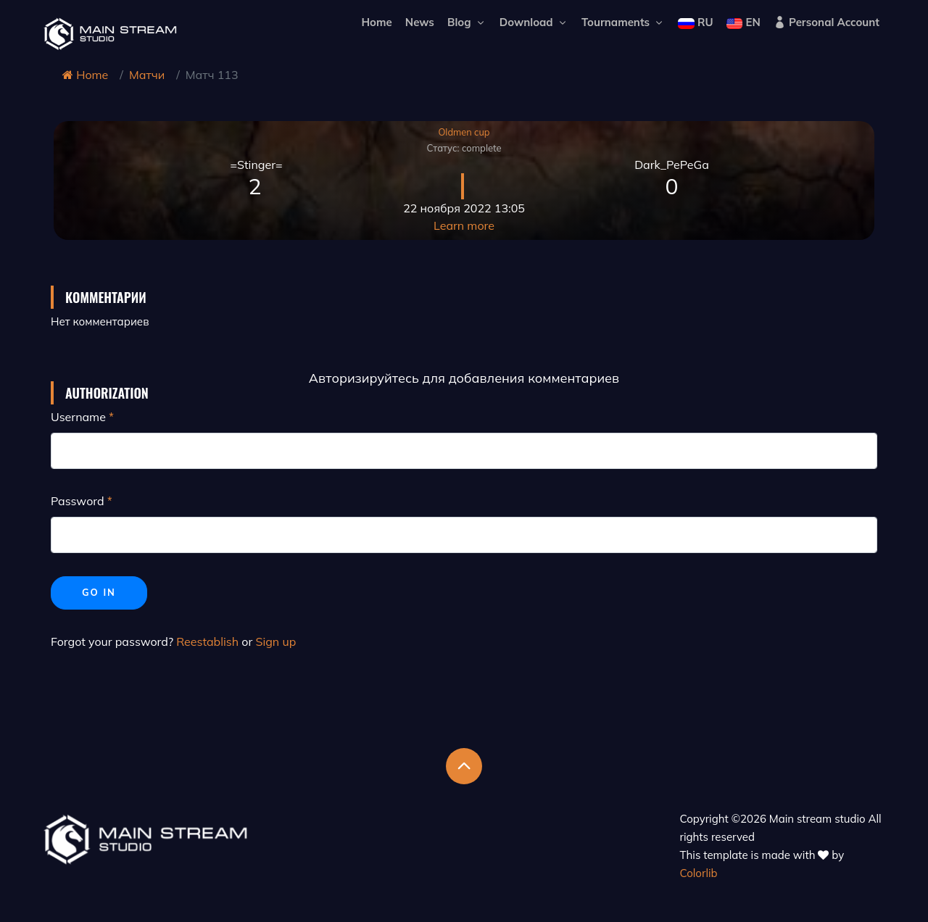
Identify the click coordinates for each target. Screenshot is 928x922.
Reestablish (207, 641)
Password (77, 501)
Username (78, 417)
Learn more (464, 225)
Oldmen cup (463, 132)
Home (376, 22)
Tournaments (623, 22)
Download (534, 22)
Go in (99, 592)
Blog (466, 22)
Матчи (147, 74)
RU (695, 22)
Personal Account (826, 22)
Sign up (275, 641)
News (419, 22)
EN (743, 22)
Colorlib (699, 873)
